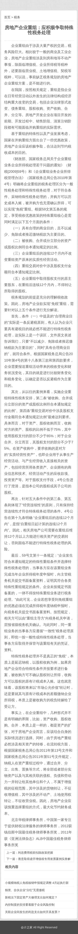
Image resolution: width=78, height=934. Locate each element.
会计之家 (26, 927)
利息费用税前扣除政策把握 (35, 852)
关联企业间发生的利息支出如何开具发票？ (32, 912)
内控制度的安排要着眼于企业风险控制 (29, 904)
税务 (17, 17)
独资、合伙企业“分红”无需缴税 (25, 890)
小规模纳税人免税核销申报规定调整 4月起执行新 (37, 882)
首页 (7, 17)
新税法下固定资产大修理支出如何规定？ (31, 897)
